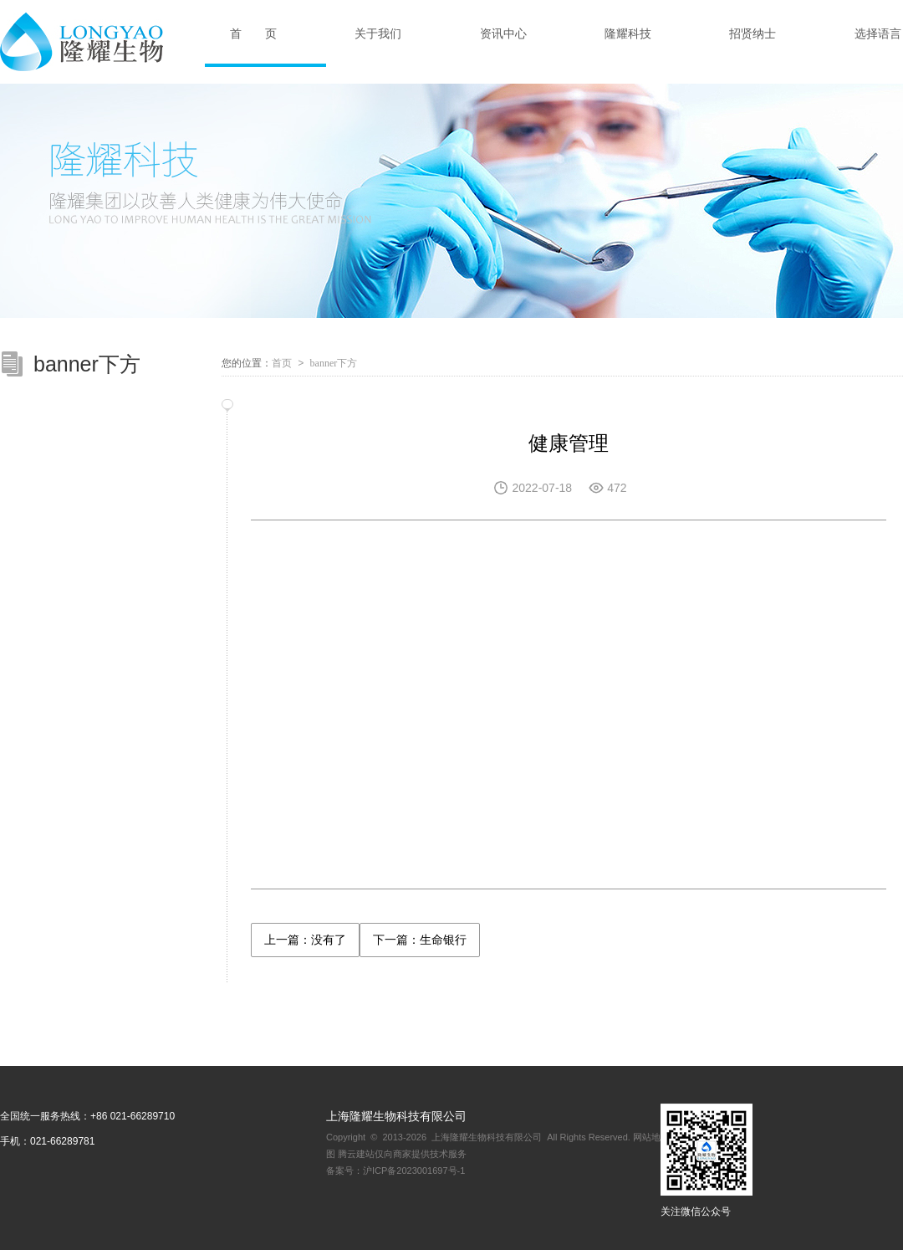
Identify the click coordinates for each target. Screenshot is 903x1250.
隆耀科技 (628, 33)
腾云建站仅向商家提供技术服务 (402, 1154)
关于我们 (378, 33)
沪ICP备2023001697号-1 (414, 1170)
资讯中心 (503, 33)
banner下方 (334, 363)
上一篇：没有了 (305, 939)
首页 (282, 363)
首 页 (253, 33)
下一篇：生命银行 (420, 939)
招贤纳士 (752, 33)
